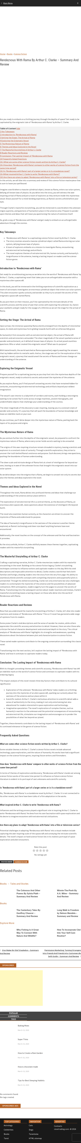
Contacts (58, 1126)
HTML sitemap (35, 1138)
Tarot (6, 1138)
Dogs (31, 1129)
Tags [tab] (13, 1019)
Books (9, 54)
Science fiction (20, 54)
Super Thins (23, 1039)
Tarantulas (33, 1134)
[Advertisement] (40, 32)
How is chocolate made (28, 1066)
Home (2, 54)
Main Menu (8, 3)
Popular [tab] (13, 1013)
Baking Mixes (23, 1025)
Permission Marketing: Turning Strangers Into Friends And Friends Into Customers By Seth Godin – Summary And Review (62, 953)
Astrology (8, 1125)
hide (18, 128)
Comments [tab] (13, 1016)
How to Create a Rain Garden (30, 1053)
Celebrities (8, 1129)
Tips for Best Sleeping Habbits (31, 1080)
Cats (31, 1125)
